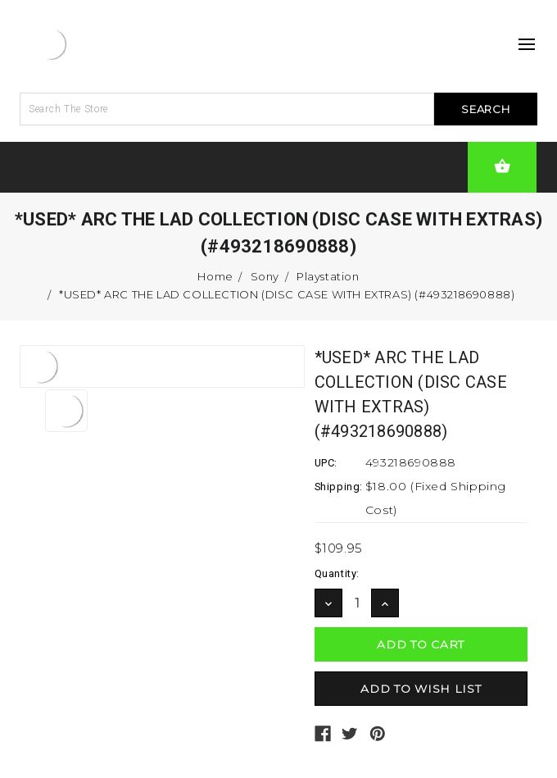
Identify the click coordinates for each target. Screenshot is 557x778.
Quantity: (337, 573)
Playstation (328, 276)
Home (215, 276)
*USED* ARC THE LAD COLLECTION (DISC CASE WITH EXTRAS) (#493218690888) (286, 294)
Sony (265, 276)
